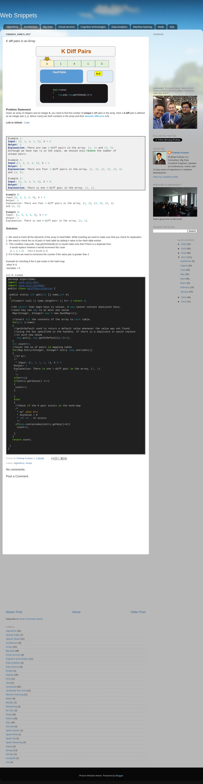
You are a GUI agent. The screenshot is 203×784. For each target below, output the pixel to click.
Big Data (48, 26)
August (184, 265)
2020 (184, 244)
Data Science (12, 667)
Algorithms (12, 26)
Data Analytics (119, 26)
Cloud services (66, 26)
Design (9, 671)
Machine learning (142, 26)
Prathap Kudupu (180, 152)
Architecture (30, 26)
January (184, 291)
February (185, 287)
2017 (184, 257)
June (183, 270)
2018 (184, 253)
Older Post (138, 612)
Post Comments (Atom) (31, 619)
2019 (184, 248)
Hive (8, 679)
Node (161, 26)
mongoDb (11, 758)
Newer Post (14, 612)
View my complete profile (165, 177)
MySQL (9, 702)
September (186, 261)
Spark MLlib (12, 734)
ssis (8, 762)
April (183, 278)
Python (9, 718)
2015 (184, 301)
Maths (9, 698)
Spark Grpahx (13, 730)
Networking (11, 706)
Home (76, 612)
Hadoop (10, 675)
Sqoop (9, 746)
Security (10, 726)
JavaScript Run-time (16, 690)
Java (8, 682)
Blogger (119, 775)
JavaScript (11, 686)
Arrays (28, 463)
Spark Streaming (14, 742)
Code (26, 122)
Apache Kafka (13, 635)
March (183, 283)
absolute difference (94, 116)
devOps (10, 754)
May (182, 274)
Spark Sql (11, 738)
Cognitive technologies (93, 26)
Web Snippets (18, 15)
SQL (172, 26)
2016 (184, 297)
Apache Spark (13, 639)
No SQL (10, 710)
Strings (9, 750)
